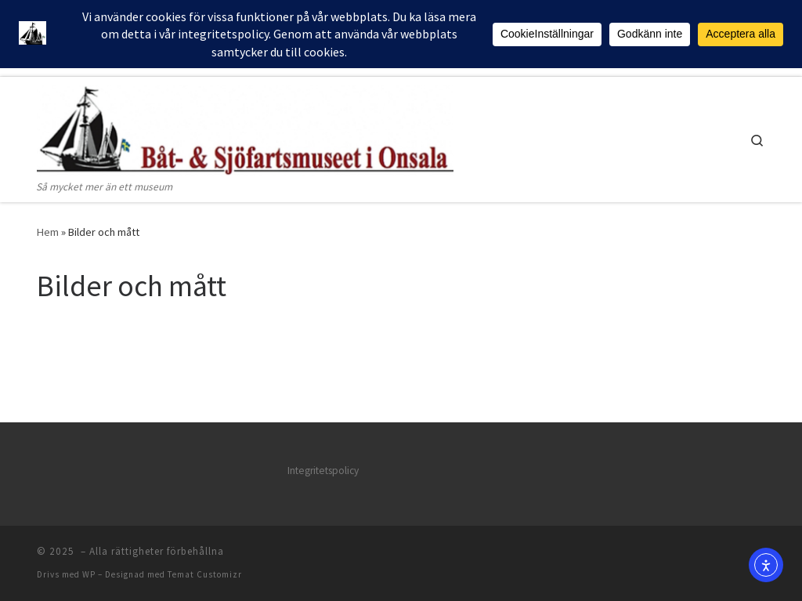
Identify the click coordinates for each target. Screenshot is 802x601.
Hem (48, 232)
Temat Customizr (205, 574)
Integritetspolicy (323, 470)
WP (89, 574)
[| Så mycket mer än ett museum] (245, 127)
